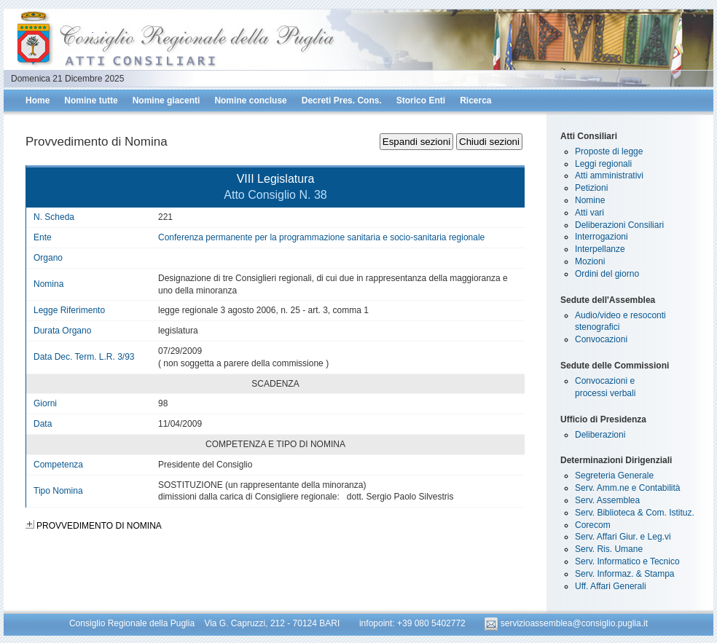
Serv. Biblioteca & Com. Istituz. (634, 513)
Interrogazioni (601, 237)
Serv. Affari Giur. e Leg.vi (623, 537)
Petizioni (591, 188)
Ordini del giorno (607, 274)
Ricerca (475, 100)
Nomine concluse (250, 100)
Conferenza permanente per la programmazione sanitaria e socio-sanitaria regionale (321, 237)
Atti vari (589, 213)
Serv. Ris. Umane (609, 549)
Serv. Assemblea (607, 500)
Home (38, 100)
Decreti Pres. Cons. (342, 100)
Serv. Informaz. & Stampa (625, 574)
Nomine (590, 200)
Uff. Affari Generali (610, 586)
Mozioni (590, 261)
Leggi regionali (603, 164)
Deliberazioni (600, 435)
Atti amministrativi (609, 175)
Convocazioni (601, 339)
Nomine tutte (90, 100)
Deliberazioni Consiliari (619, 225)
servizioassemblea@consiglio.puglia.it (566, 623)
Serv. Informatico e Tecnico (627, 561)
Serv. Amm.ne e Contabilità (628, 488)
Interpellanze (600, 249)
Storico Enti (420, 100)
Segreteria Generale (614, 475)
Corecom (593, 525)
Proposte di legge (609, 151)
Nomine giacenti (166, 100)
